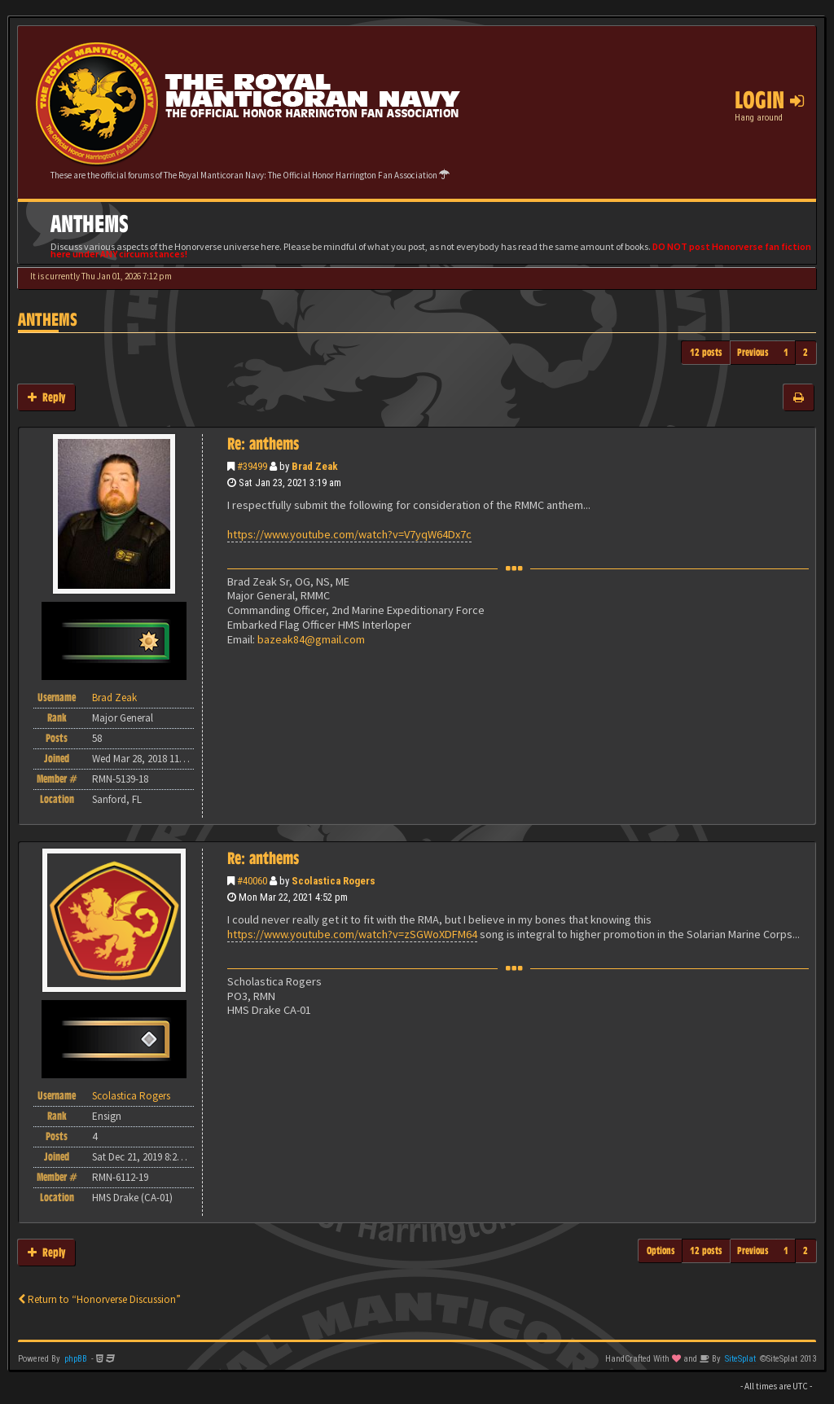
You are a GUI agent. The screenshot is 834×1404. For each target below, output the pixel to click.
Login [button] (769, 100)
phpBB (75, 1359)
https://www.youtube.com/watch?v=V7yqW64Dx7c (349, 534)
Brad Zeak (315, 466)
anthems (47, 319)
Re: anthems (263, 444)
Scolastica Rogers (333, 881)
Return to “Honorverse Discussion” (99, 1299)
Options (661, 1250)
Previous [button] (753, 352)
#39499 (252, 466)
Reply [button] (46, 397)
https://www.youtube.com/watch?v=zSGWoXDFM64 (352, 934)
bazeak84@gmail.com (311, 639)
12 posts (706, 352)
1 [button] (786, 352)
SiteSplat (740, 1359)
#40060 (252, 881)
